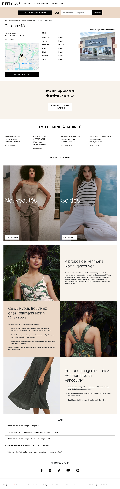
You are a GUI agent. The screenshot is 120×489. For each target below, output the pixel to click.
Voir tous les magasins (60, 157)
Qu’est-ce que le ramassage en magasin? (23, 426)
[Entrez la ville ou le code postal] (76, 12)
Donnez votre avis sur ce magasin (60, 107)
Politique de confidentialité (50, 485)
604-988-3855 (10, 40)
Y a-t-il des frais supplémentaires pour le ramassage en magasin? (32, 432)
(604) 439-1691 (38, 148)
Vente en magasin (69, 237)
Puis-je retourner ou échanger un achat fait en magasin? (28, 445)
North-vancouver (38, 20)
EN (4, 485)
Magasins (17, 20)
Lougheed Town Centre (101, 136)
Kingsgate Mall (12, 136)
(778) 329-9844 (10, 145)
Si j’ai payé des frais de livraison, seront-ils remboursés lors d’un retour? (34, 452)
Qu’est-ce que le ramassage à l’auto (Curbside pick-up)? (28, 439)
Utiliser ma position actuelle (35, 13)
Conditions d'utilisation (66, 485)
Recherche (97, 12)
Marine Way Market (70, 136)
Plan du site (77, 485)
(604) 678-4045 (66, 145)
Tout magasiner (12, 237)
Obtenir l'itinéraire (22, 74)
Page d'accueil (9, 20)
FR (6, 485)
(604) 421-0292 (95, 145)
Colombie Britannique (27, 20)
